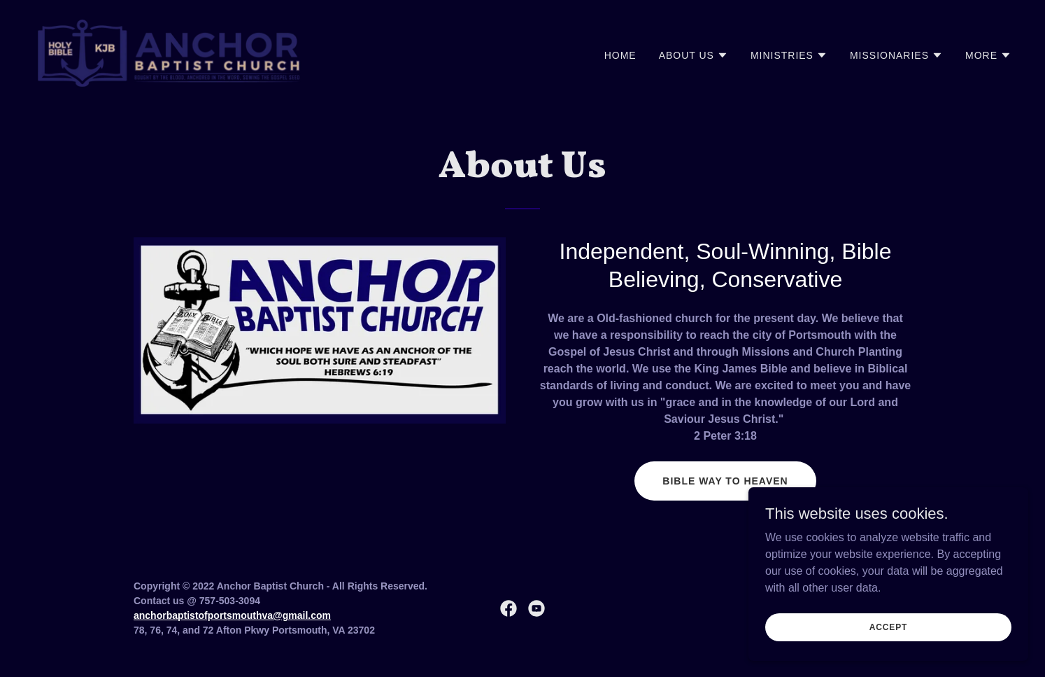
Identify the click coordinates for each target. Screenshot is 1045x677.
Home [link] (620, 55)
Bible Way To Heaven (725, 481)
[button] (693, 55)
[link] (170, 52)
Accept (888, 646)
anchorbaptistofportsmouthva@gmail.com (232, 615)
